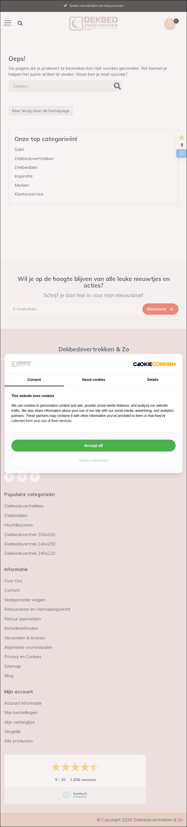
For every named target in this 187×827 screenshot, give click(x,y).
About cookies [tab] (93, 380)
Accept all (93, 445)
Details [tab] (152, 380)
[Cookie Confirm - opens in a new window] (154, 364)
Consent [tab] (34, 380)
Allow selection (93, 460)
